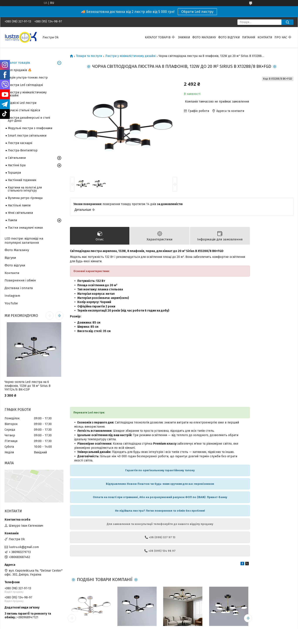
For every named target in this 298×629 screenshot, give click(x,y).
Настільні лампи (19, 205)
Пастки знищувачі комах (25, 228)
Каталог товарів (158, 37)
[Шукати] (287, 22)
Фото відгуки (229, 37)
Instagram (12, 296)
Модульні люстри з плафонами (30, 128)
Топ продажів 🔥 (20, 70)
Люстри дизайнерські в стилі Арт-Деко (29, 119)
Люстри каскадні (20, 143)
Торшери (14, 173)
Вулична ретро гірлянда (25, 198)
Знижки (184, 37)
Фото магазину (204, 37)
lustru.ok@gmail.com (24, 547)
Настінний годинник (22, 180)
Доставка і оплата (19, 288)
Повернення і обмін (20, 280)
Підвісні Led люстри (22, 103)
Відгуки (10, 258)
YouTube (11, 303)
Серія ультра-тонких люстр (28, 77)
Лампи (12, 220)
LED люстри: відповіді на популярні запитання (24, 241)
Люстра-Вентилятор (22, 150)
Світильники (17, 158)
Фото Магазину (17, 250)
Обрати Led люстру (197, 12)
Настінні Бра (16, 165)
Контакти (264, 37)
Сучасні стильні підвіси (24, 110)
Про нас (280, 37)
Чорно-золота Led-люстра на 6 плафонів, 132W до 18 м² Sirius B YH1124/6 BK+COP (28, 385)
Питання (248, 37)
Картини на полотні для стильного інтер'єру (25, 189)
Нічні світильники (20, 213)
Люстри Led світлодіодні (25, 85)
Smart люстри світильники (27, 135)
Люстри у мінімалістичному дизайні (130, 56)
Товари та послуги (89, 56)
